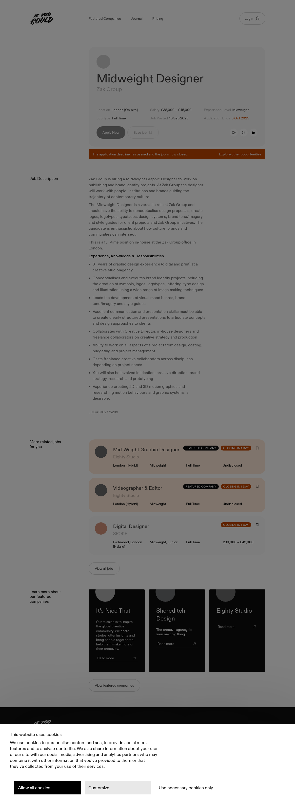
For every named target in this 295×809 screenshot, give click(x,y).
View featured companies (114, 686)
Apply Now (110, 133)
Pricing (157, 18)
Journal (136, 18)
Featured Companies (105, 18)
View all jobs (104, 569)
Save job (143, 133)
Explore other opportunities (240, 155)
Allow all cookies (34, 787)
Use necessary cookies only (186, 787)
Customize (98, 787)
